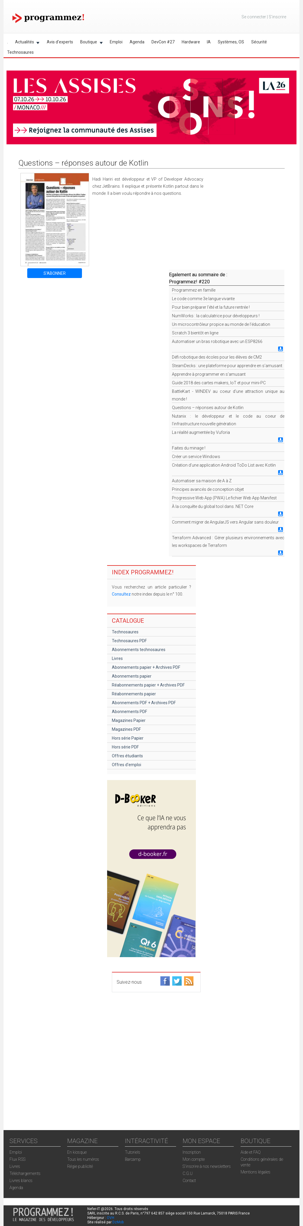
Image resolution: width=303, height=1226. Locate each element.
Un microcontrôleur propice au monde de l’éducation (221, 324)
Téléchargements (25, 1173)
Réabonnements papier (134, 694)
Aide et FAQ (251, 1152)
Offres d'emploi (126, 764)
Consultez (121, 594)
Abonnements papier (132, 676)
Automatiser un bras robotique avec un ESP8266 (217, 341)
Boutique (90, 43)
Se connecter (253, 16)
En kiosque (77, 1152)
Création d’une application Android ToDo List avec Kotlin (224, 465)
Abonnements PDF (129, 711)
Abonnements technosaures (138, 649)
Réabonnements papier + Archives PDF (148, 685)
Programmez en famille (193, 290)
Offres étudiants (127, 755)
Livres (117, 658)
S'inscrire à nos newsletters (207, 1166)
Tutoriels (132, 1152)
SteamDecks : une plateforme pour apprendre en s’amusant (227, 365)
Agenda (137, 42)
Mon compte (194, 1159)
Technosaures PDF (129, 640)
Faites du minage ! (188, 448)
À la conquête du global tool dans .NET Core (212, 506)
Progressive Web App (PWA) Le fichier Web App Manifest (224, 498)
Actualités (26, 43)
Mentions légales (255, 1172)
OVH (110, 1218)
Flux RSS (17, 1159)
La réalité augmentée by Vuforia (201, 432)
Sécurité (259, 42)
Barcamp (133, 1159)
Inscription (192, 1152)
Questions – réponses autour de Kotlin (208, 407)
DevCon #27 (163, 42)
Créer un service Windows (196, 456)
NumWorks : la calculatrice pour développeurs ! (216, 315)
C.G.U (188, 1173)
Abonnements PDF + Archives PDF (144, 702)
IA (209, 42)
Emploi (116, 42)
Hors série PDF (125, 747)
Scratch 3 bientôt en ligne (195, 333)
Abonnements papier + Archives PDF (146, 667)
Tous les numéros (83, 1159)
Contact (189, 1180)
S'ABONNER (54, 273)
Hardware (191, 42)
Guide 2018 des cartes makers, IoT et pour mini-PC (219, 382)
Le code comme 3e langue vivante (203, 298)
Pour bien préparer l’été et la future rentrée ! (211, 307)
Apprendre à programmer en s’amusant (209, 374)
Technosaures (20, 52)
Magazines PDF (126, 729)
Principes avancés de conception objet (208, 489)
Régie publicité (80, 1166)
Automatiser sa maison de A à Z (202, 480)
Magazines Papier (129, 720)
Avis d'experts (60, 42)
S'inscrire (277, 16)
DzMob (118, 1222)
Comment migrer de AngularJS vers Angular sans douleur (225, 522)
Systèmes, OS (231, 42)
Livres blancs (21, 1180)
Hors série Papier (128, 738)
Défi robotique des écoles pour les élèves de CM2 (217, 357)
